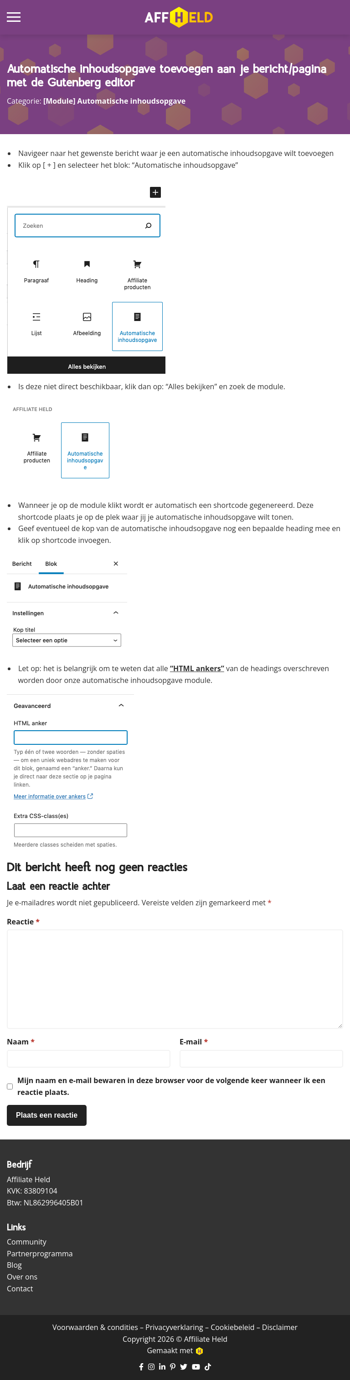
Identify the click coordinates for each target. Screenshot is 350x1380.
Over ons (22, 1277)
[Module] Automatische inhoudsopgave (114, 101)
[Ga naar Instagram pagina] (151, 1367)
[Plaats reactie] (47, 1115)
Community (26, 1242)
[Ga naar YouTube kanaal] (196, 1367)
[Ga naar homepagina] (178, 17)
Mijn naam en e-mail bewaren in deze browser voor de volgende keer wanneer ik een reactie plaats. (171, 1086)
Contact (20, 1289)
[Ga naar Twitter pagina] (183, 1367)
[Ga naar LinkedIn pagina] (162, 1367)
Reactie (23, 922)
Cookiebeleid (232, 1327)
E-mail (194, 1042)
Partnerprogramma (40, 1254)
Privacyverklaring (174, 1327)
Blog (14, 1265)
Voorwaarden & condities (95, 1327)
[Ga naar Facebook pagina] (141, 1367)
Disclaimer (280, 1327)
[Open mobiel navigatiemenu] (14, 17)
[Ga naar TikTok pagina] (208, 1367)
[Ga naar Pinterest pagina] (172, 1367)
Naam (21, 1042)
